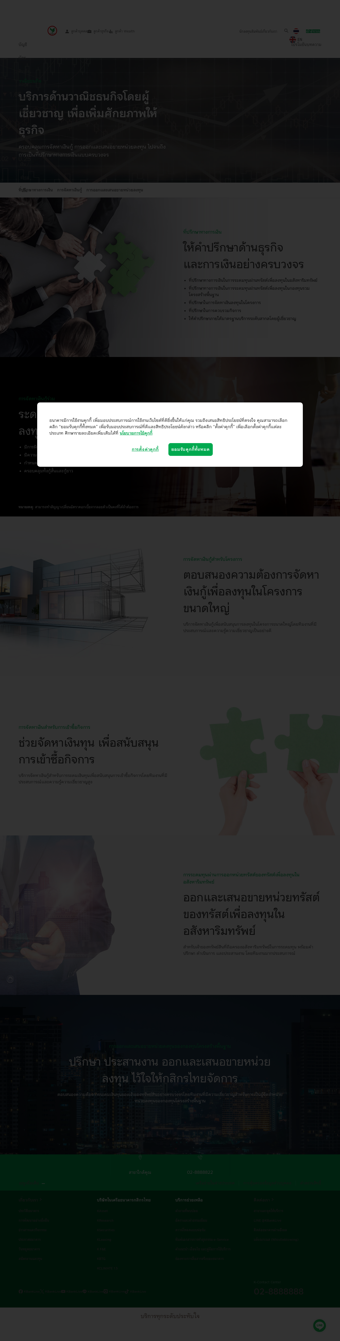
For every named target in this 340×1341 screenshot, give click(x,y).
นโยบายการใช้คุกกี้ (136, 433)
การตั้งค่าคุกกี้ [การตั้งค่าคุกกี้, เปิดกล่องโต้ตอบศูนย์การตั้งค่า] (145, 449)
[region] (170, 434)
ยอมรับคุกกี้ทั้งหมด (190, 449)
